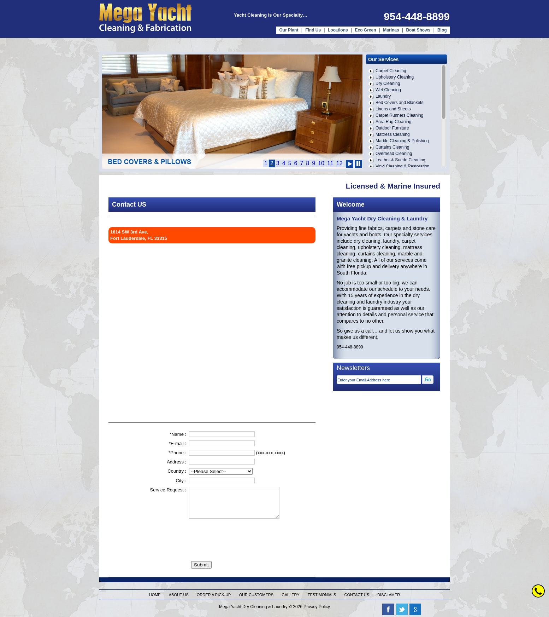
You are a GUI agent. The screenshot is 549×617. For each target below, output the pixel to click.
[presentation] (242, 535)
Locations (338, 30)
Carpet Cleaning (391, 70)
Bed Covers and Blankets (399, 102)
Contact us (357, 595)
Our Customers (256, 595)
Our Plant (288, 30)
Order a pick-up (214, 595)
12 (339, 163)
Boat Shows (418, 30)
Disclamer (388, 595)
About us (179, 595)
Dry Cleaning (388, 83)
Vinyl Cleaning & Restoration (403, 166)
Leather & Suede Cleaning (400, 159)
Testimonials (322, 595)
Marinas (391, 30)
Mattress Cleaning (393, 134)
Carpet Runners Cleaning (399, 115)
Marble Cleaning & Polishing (402, 140)
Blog (442, 30)
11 (330, 163)
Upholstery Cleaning (395, 77)
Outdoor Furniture (392, 128)
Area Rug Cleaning (393, 121)
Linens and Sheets (393, 108)
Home (155, 595)
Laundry (383, 96)
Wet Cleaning (388, 89)
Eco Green (365, 30)
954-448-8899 (417, 16)
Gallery (291, 595)
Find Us (313, 30)
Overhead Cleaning (394, 153)
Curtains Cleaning (392, 147)
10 (321, 163)
